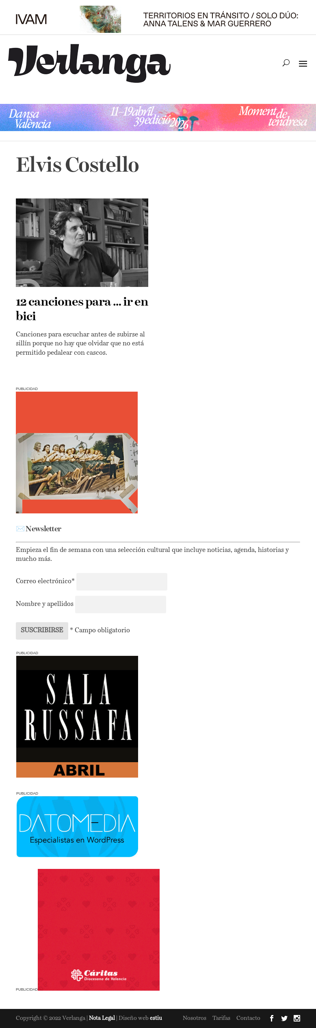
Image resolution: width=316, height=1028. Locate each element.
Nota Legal (102, 1018)
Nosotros (194, 1018)
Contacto (248, 1018)
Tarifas (221, 1018)
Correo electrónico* (46, 581)
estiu (156, 1018)
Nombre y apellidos (45, 604)
